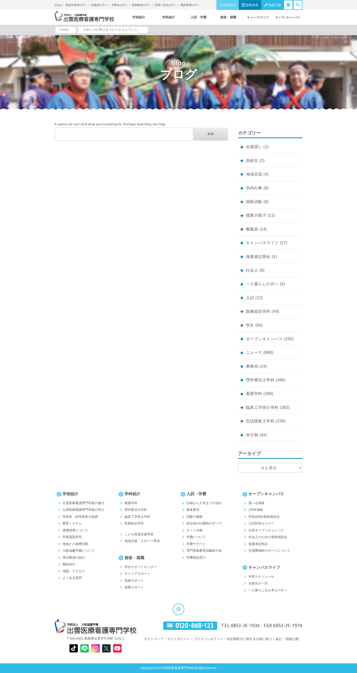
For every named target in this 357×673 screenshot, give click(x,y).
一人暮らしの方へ (262, 284)
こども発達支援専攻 (138, 534)
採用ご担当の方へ (166, 4)
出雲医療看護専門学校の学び (83, 510)
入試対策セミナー (261, 523)
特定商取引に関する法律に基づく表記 (254, 639)
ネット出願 (194, 530)
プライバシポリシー (208, 639)
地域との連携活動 (75, 544)
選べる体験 (256, 503)
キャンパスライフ (262, 243)
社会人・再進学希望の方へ (71, 4)
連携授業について (75, 530)
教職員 (252, 229)
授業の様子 (256, 215)
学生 (250, 325)
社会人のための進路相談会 (267, 537)
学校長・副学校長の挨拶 (80, 516)
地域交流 (254, 174)
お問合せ (229, 5)
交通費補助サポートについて (269, 550)
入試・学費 (196, 494)
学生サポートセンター (140, 567)
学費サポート (196, 544)
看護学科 (254, 393)
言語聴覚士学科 (260, 421)
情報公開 (274, 5)
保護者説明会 (258, 257)
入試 (250, 298)
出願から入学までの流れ (204, 503)
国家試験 (254, 202)
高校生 (252, 160)
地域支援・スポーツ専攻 (142, 541)
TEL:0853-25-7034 (240, 625)
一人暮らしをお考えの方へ (267, 590)
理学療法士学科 (260, 380)
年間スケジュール (261, 576)
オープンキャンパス (264, 339)
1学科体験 (255, 510)
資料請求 (251, 5)
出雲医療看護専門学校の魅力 (83, 503)
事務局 (252, 366)
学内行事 (254, 188)
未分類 (252, 435)
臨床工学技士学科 (262, 407)
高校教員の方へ (141, 4)
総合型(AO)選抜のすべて (204, 523)
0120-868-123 (194, 625)
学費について (196, 537)
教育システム (72, 523)
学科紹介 (132, 494)
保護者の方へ (99, 4)
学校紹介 (70, 494)
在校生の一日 (258, 583)
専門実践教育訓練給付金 (204, 550)
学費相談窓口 (196, 557)
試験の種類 (194, 516)
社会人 (252, 270)
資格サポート (134, 580)
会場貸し (254, 147)
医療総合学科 (258, 311)
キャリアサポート (137, 573)
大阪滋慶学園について (78, 550)
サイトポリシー (178, 639)
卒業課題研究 (72, 537)
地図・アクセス (73, 571)
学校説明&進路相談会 (264, 516)
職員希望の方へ (190, 4)
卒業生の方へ (120, 4)
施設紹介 (68, 564)
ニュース (254, 352)
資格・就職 (134, 558)
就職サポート (134, 587)
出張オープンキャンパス (266, 530)
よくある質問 (72, 578)
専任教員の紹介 (73, 557)
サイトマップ (153, 639)
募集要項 (192, 510)
